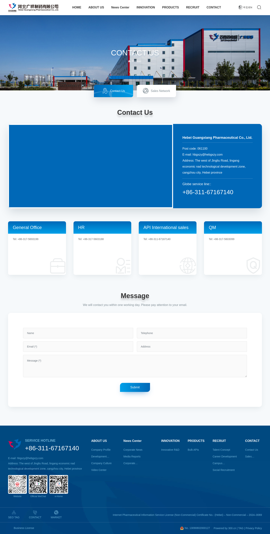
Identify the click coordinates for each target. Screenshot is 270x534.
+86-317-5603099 (224, 239)
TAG (240, 528)
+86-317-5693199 (28, 239)
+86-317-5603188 (93, 239)
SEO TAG (14, 517)
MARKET (56, 517)
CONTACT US (135, 53)
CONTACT (35, 517)
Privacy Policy (254, 528)
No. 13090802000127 (197, 528)
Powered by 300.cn (225, 528)
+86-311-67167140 (207, 192)
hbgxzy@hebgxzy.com (208, 154)
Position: (135, 61)
